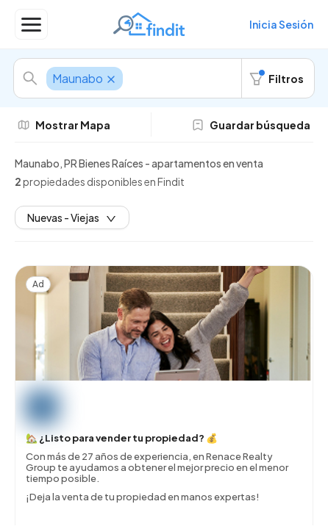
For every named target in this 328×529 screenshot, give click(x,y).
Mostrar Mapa (64, 125)
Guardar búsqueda (251, 125)
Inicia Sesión (281, 24)
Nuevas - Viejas (72, 217)
